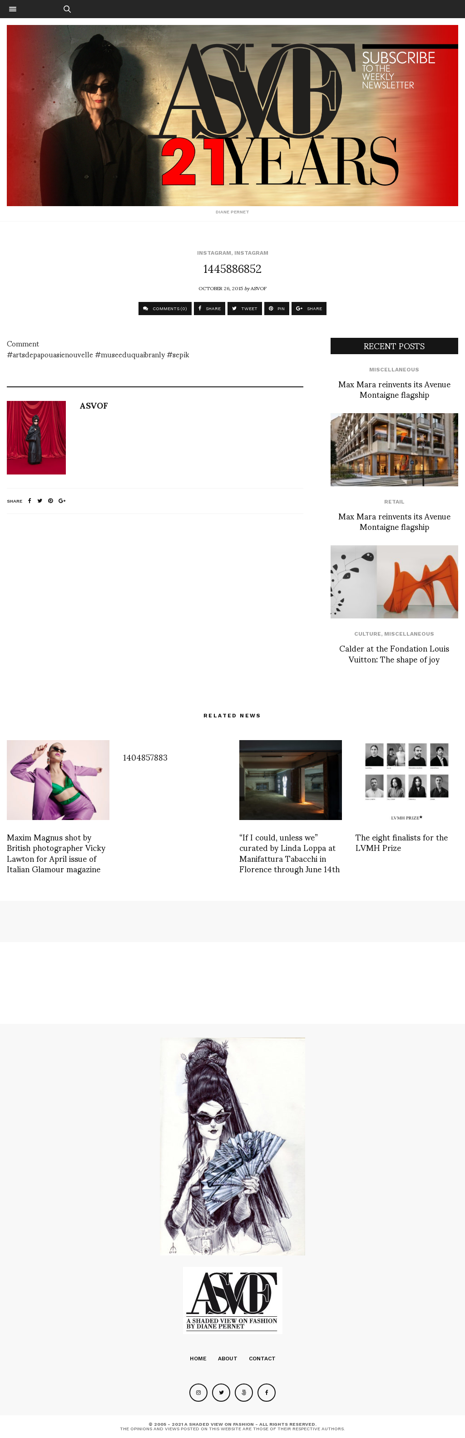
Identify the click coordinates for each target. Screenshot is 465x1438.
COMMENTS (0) (165, 308)
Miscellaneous (394, 369)
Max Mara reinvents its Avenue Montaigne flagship (394, 388)
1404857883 (145, 757)
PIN (277, 308)
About (227, 1358)
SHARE (209, 308)
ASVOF (259, 288)
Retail (394, 502)
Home (198, 1358)
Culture (367, 634)
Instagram (214, 253)
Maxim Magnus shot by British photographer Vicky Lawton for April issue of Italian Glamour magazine (56, 852)
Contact (262, 1358)
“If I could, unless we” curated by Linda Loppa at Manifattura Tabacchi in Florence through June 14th (289, 852)
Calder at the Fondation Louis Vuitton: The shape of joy (394, 653)
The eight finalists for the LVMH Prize (402, 842)
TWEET (244, 308)
